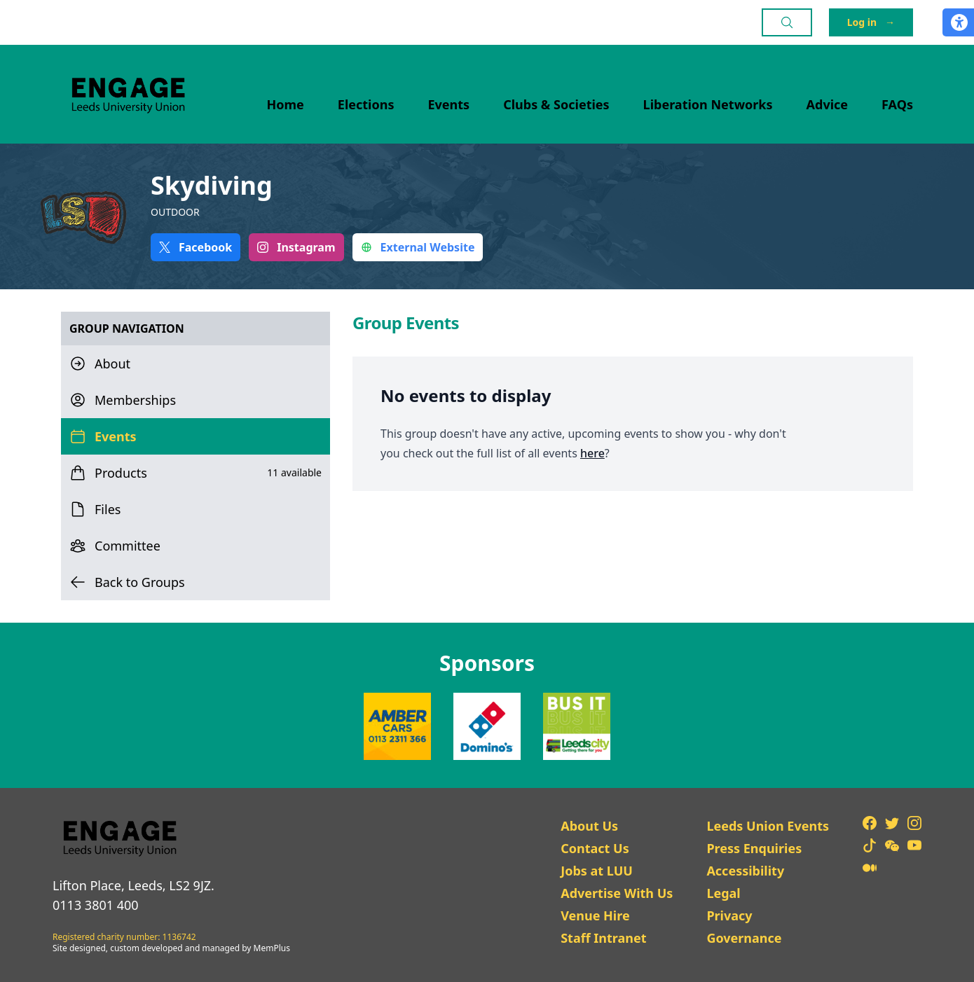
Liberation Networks (708, 104)
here (592, 453)
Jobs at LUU (597, 870)
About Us (589, 825)
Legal (723, 893)
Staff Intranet (603, 937)
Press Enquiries (754, 848)
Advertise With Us (617, 893)
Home (285, 104)
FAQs (897, 104)
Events (449, 104)
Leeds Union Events (767, 825)
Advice (828, 104)
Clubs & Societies (556, 104)
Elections (366, 104)
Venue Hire (595, 915)
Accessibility (745, 870)
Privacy (729, 915)
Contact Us (595, 848)
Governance (743, 937)
